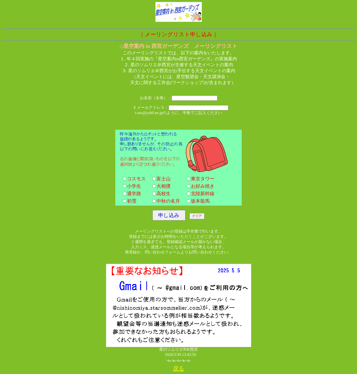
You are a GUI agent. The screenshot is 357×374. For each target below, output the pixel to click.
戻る (178, 369)
